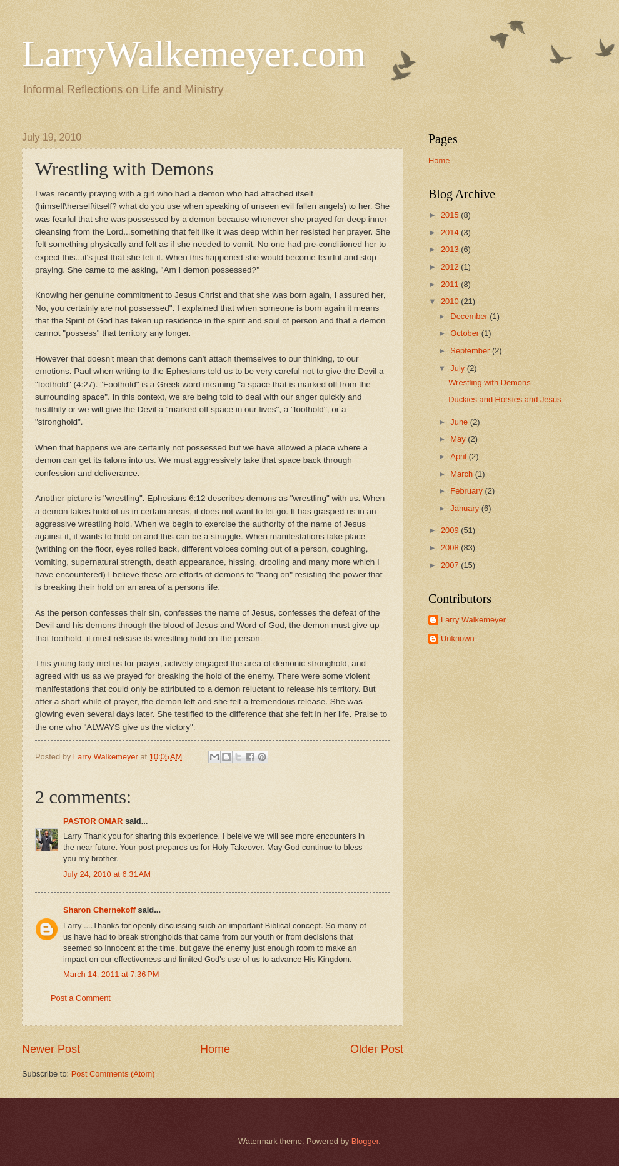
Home (215, 1049)
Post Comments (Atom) (113, 1073)
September (471, 350)
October (465, 333)
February (467, 490)
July (458, 368)
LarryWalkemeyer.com (194, 53)
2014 (451, 232)
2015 (451, 215)
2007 (451, 565)
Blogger (365, 1141)
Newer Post (51, 1049)
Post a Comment (81, 998)
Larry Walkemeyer (473, 619)
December (470, 316)
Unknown (458, 638)
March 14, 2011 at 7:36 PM (111, 974)
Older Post (376, 1049)
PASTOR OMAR (93, 821)
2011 (451, 284)
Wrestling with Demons (489, 382)
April (459, 456)
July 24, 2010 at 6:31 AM (107, 874)
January (465, 508)
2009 (451, 530)
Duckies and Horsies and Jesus (504, 399)
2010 (451, 301)
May (459, 439)
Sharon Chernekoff (99, 910)
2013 (451, 249)
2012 (451, 266)
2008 (451, 547)
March (462, 474)
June (460, 422)
